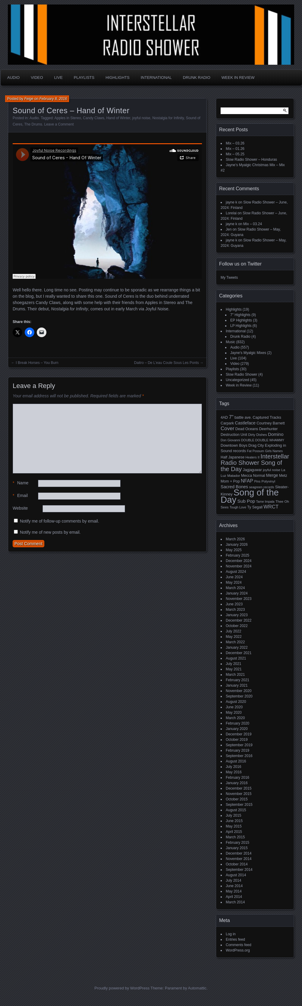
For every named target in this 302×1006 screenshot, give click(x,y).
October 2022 (237, 626)
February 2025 (237, 555)
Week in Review (238, 77)
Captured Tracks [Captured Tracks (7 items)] (267, 417)
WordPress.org (238, 950)
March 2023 (235, 609)
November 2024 (238, 566)
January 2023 (237, 615)
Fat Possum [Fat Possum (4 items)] (255, 451)
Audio (13, 77)
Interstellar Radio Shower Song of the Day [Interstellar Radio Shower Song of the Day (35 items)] (255, 462)
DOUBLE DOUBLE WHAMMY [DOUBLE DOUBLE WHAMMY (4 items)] (262, 440)
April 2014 (234, 897)
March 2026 (235, 539)
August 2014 (236, 875)
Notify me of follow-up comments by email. (59, 521)
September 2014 (239, 870)
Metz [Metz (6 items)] (283, 476)
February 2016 (237, 777)
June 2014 (234, 886)
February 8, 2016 (53, 99)
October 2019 (237, 739)
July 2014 (233, 880)
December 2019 (238, 734)
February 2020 (237, 723)
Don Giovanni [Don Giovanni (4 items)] (230, 440)
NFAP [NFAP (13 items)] (247, 480)
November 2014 (238, 859)
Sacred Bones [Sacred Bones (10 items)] (234, 486)
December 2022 (238, 620)
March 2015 (235, 837)
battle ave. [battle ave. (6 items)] (243, 417)
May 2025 (234, 550)
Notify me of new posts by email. (50, 532)
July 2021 (233, 664)
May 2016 (234, 772)
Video (37, 77)
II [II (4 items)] (259, 457)
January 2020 (237, 729)
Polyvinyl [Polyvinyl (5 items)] (268, 481)
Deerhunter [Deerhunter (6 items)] (268, 429)
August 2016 (236, 761)
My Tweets (229, 277)
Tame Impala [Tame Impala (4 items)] (265, 501)
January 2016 (237, 783)
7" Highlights (240, 315)
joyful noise (141, 118)
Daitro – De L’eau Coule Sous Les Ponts (166, 363)
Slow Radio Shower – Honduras (251, 159)
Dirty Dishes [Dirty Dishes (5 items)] (257, 434)
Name (20, 483)
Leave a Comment (59, 124)
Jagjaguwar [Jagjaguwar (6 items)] (252, 470)
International (156, 77)
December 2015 (238, 788)
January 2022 (237, 647)
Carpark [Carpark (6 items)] (227, 423)
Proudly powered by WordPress (121, 988)
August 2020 (236, 702)
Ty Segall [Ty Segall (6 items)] (255, 507)
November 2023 (238, 599)
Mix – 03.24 (252, 224)
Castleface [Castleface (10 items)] (245, 423)
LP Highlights (241, 326)
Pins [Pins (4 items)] (257, 481)
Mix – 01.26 (235, 149)
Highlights (117, 77)
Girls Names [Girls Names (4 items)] (274, 451)
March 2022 (235, 642)
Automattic (197, 988)
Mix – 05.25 (235, 154)
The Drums (33, 124)
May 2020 (234, 712)
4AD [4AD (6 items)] (224, 417)
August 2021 (236, 658)
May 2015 (234, 826)
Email (20, 495)
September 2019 (239, 745)
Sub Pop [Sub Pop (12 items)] (246, 501)
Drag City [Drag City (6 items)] (256, 445)
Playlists (84, 77)
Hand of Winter (118, 118)
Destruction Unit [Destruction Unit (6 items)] (234, 435)
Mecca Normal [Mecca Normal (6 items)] (253, 476)
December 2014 (238, 853)
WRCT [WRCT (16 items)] (270, 507)
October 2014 (237, 864)
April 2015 (234, 832)
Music (230, 342)
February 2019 (237, 750)
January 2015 (237, 848)
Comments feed (238, 945)
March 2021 (235, 674)
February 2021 (237, 680)
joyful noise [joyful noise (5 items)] (271, 470)
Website (20, 508)
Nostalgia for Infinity (168, 118)
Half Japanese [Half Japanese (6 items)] (232, 457)
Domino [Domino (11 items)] (276, 434)
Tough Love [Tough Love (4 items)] (238, 507)
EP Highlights (241, 320)
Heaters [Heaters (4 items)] (250, 457)
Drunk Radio (196, 77)
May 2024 (234, 582)
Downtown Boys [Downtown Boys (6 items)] (234, 445)
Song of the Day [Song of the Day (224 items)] (250, 496)
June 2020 (234, 707)
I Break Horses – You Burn (37, 363)
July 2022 (233, 631)
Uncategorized (237, 380)
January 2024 (237, 593)
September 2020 (239, 696)
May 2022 (234, 637)
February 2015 (237, 842)
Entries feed (235, 939)
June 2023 (234, 604)
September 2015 (239, 805)
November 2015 (238, 794)
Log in (231, 934)
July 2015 (233, 815)
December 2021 (238, 653)
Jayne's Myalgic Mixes (248, 353)
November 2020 (238, 691)
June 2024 (234, 577)
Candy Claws (93, 118)
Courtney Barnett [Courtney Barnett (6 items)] (270, 423)
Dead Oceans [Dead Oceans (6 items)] (246, 429)
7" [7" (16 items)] (231, 417)
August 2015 (236, 810)
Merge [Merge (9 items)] (272, 475)
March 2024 (235, 588)
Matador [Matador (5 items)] (233, 475)
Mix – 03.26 (235, 143)
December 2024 (238, 561)
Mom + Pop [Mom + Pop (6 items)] (230, 481)
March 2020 (235, 718)
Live (58, 77)
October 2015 (237, 799)
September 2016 (239, 756)
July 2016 (233, 767)
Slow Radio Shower (241, 374)
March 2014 (235, 902)
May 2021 (234, 669)
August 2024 (236, 572)
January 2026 (237, 544)
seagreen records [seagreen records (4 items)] (261, 487)
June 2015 (234, 821)
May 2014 (234, 891)
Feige (28, 99)
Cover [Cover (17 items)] (227, 428)
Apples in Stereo (68, 118)
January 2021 (237, 685)
